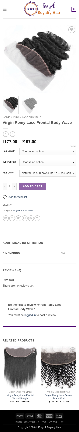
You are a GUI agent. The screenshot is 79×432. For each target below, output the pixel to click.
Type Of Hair (9, 162)
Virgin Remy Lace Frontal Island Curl (58, 397)
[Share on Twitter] (18, 218)
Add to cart (32, 186)
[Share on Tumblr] (37, 218)
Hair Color (8, 173)
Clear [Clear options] (73, 146)
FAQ (43, 422)
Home (6, 117)
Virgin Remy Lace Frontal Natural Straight (20, 397)
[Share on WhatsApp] (6, 218)
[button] (5, 9)
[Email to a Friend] (25, 218)
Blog (19, 422)
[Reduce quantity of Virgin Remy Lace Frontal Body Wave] (5, 186)
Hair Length (9, 151)
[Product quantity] (9, 186)
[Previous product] (12, 134)
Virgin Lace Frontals (27, 117)
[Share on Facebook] (12, 218)
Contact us (31, 422)
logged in (30, 315)
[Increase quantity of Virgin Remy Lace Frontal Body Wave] (14, 186)
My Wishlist (55, 422)
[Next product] (5, 134)
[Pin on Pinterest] (31, 218)
